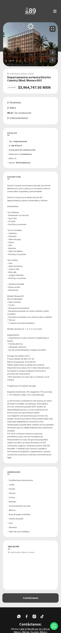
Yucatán (30, 74)
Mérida (24, 74)
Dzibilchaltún (15, 74)
